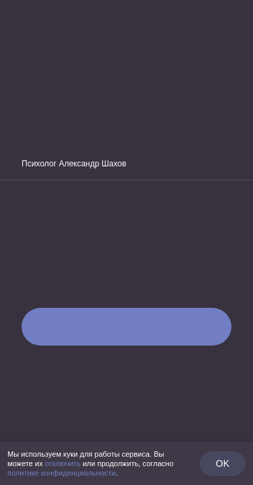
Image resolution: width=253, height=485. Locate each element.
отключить (62, 463)
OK (222, 463)
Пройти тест (126, 326)
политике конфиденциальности (61, 473)
